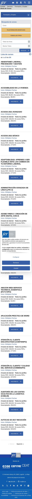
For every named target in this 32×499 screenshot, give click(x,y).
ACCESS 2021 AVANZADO (11, 112)
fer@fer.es (22, 481)
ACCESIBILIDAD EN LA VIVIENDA (14, 88)
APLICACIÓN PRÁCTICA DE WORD (15, 316)
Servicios (10, 6)
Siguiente (19, 444)
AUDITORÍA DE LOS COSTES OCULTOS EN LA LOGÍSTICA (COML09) (12, 394)
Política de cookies (7, 493)
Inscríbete (16, 77)
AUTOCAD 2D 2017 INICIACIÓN (13, 420)
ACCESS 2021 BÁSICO (10, 136)
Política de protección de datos (19, 491)
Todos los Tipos (16, 35)
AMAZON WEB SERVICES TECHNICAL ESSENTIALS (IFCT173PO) (11, 290)
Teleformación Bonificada (16, 30)
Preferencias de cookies (21, 493)
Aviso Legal (5, 491)
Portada (2, 6)
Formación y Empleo (21, 6)
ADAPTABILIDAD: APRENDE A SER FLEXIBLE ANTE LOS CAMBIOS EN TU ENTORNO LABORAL (15, 162)
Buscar (25, 50)
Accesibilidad (4, 495)
